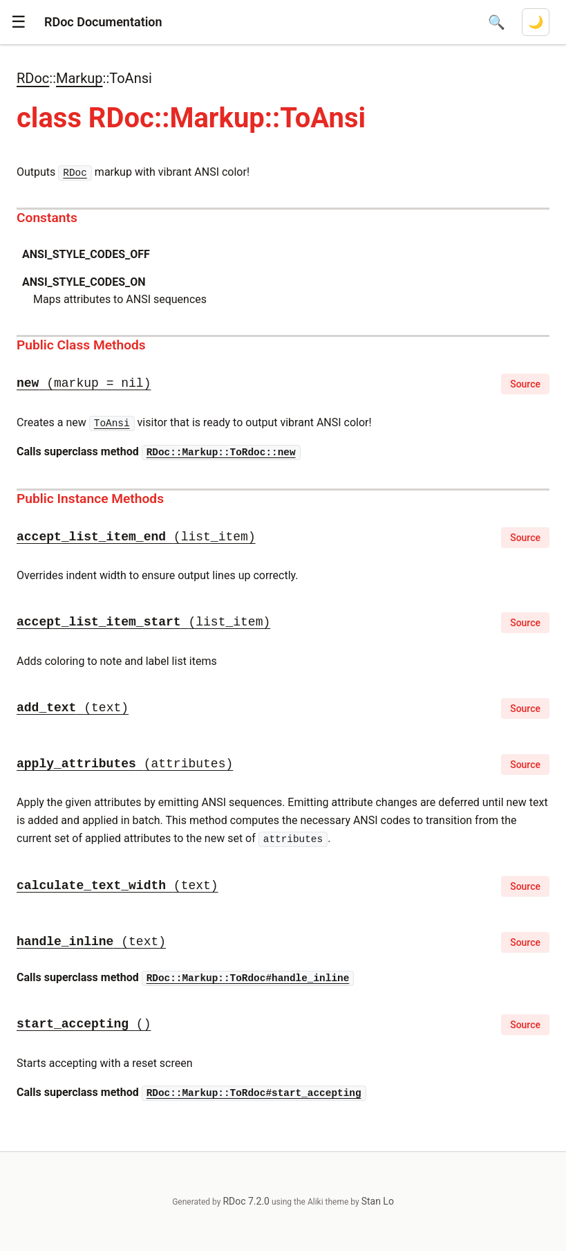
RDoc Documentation (103, 22)
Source (525, 384)
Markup (79, 78)
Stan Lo (377, 1201)
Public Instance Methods (90, 498)
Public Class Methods (81, 345)
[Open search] (496, 22)
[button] (18, 22)
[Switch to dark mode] (535, 22)
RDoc (33, 78)
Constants (47, 218)
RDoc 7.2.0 (246, 1201)
